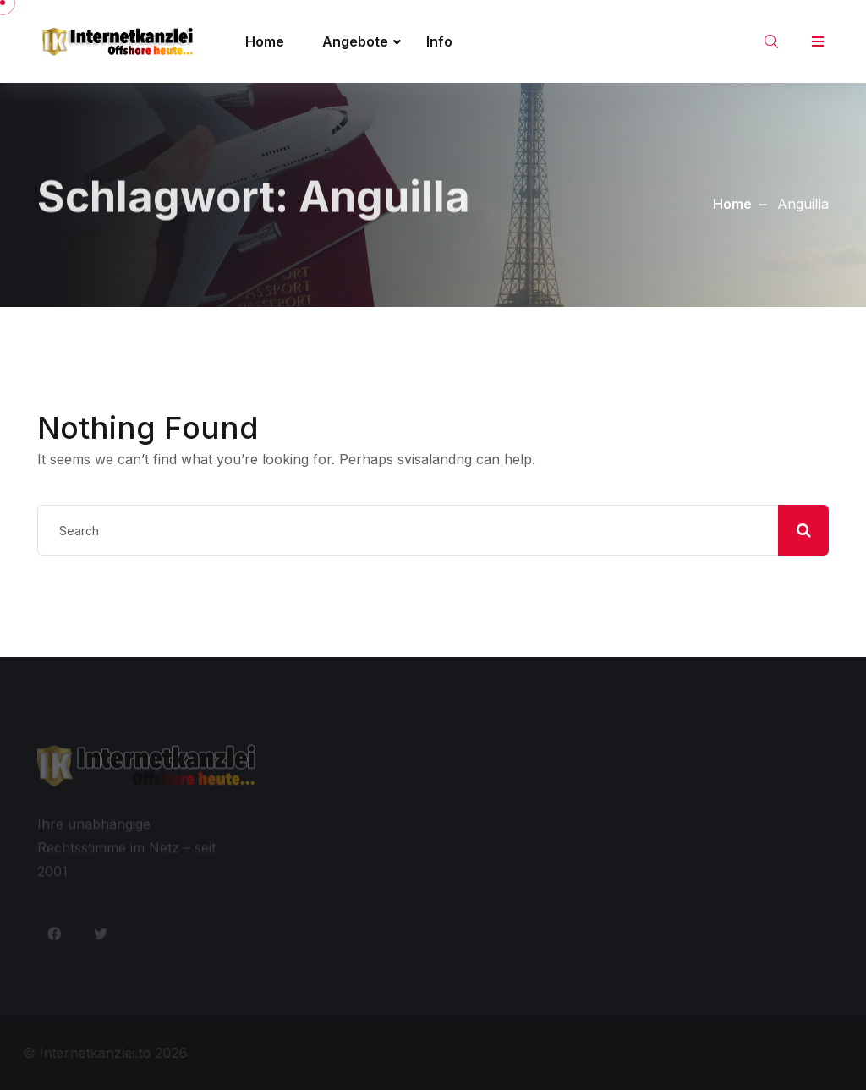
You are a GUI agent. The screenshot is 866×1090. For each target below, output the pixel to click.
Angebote (355, 41)
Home (264, 41)
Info (439, 41)
